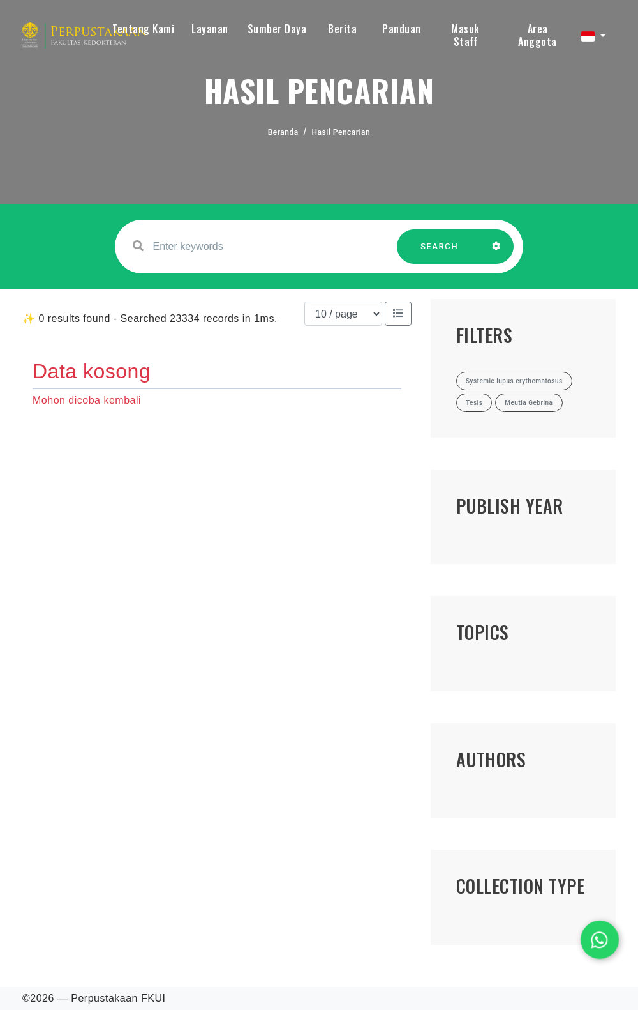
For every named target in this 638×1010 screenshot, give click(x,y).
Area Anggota (537, 35)
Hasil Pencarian (341, 132)
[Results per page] (343, 314)
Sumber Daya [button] (277, 28)
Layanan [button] (209, 28)
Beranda (283, 132)
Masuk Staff (465, 35)
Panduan (401, 28)
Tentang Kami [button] (143, 28)
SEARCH (439, 252)
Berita (342, 28)
